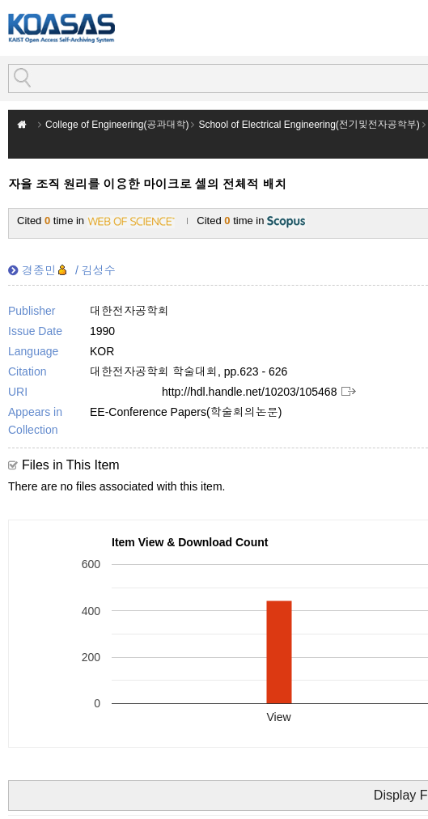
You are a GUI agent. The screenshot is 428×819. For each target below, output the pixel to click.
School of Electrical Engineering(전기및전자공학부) (308, 124)
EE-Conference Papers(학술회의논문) (186, 411)
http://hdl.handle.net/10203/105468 (249, 391)
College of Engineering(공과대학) (117, 124)
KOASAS (61, 28)
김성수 (99, 270)
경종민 (39, 270)
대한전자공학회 (129, 310)
